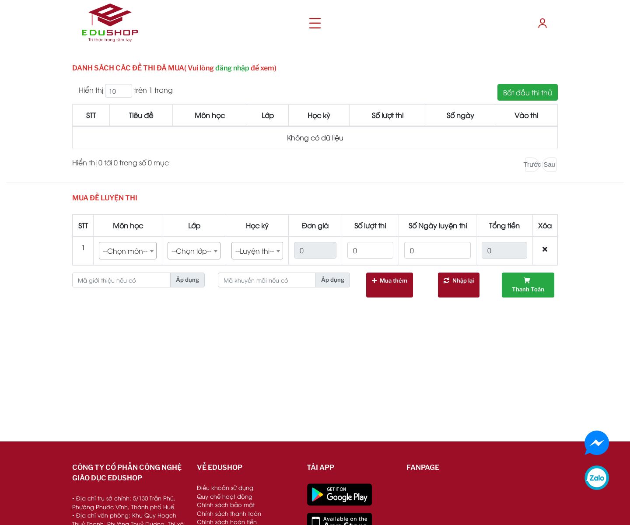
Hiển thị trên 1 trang (126, 91)
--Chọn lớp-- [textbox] (191, 251)
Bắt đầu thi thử (527, 92)
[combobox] (128, 250)
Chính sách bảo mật (226, 504)
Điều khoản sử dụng (225, 487)
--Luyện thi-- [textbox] (254, 251)
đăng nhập (232, 68)
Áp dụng (187, 279)
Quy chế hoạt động (224, 496)
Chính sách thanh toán (229, 513)
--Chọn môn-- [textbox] (125, 251)
